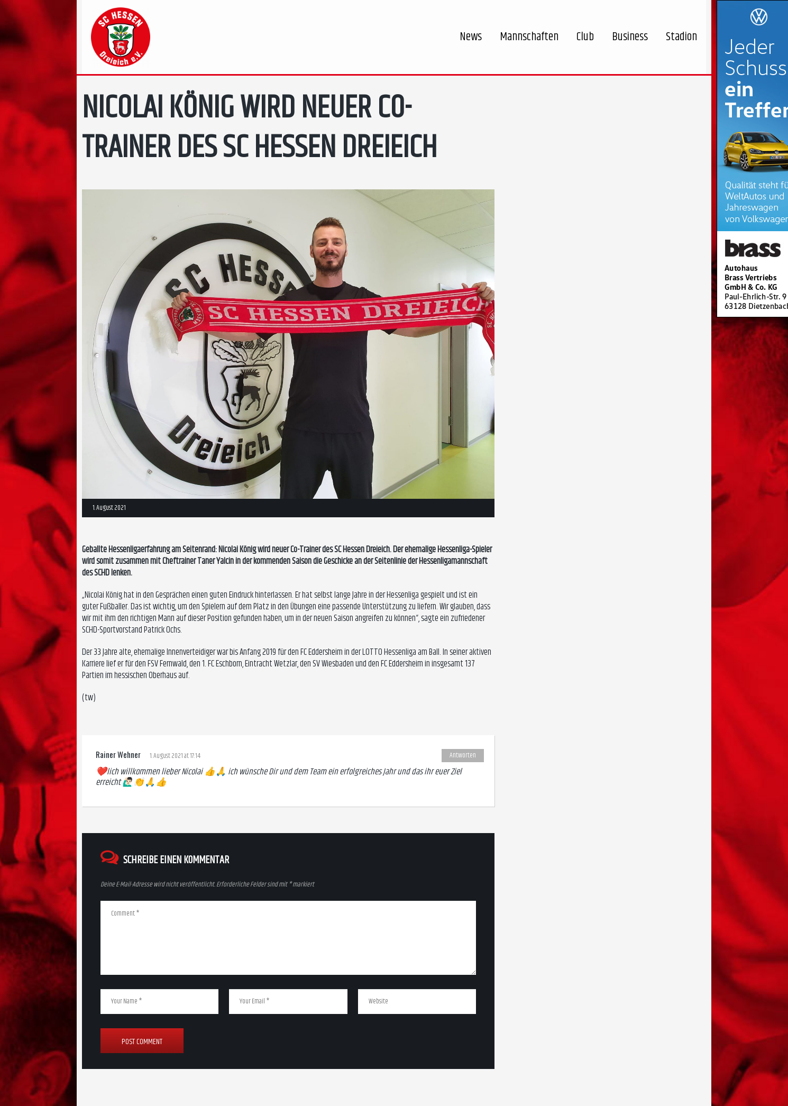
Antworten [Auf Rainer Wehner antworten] (463, 755)
